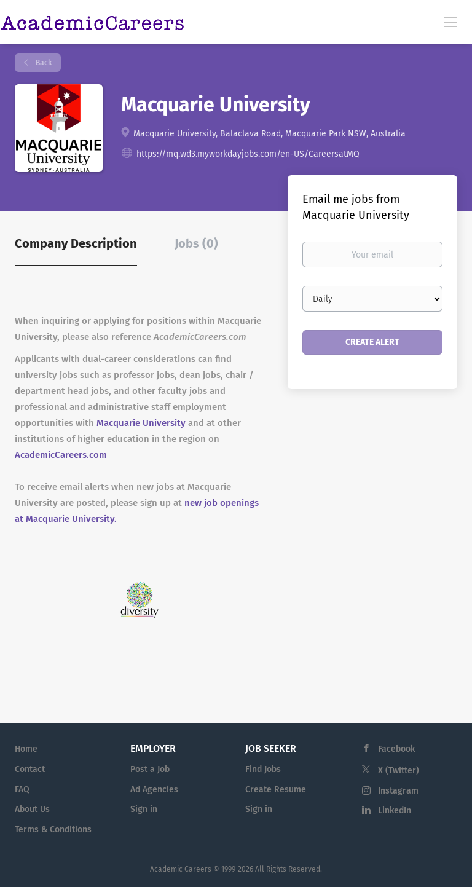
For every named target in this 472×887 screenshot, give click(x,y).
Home (26, 749)
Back (43, 62)
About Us (32, 809)
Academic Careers (180, 869)
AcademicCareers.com (61, 454)
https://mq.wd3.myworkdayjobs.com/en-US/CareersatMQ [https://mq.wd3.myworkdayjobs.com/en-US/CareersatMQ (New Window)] (248, 154)
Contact (30, 769)
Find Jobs (263, 769)
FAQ (22, 789)
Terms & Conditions (53, 829)
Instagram (398, 791)
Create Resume (275, 789)
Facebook (396, 749)
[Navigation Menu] (450, 21)
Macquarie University (141, 422)
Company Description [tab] (76, 243)
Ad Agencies (154, 789)
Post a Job (150, 769)
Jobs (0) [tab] (196, 243)
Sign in (143, 809)
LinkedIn (394, 810)
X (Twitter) (398, 770)
